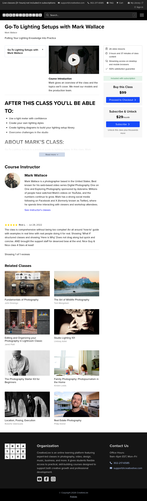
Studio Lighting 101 (64, 338)
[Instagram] (53, 479)
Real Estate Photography (67, 420)
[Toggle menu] (141, 15)
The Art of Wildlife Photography (71, 299)
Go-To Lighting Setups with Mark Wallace (22, 51)
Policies (73, 496)
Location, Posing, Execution (20, 420)
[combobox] (91, 15)
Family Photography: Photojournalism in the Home (76, 380)
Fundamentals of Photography (21, 299)
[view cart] (120, 3)
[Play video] (74, 60)
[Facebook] (46, 479)
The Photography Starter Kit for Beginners (22, 380)
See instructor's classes (38, 210)
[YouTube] (39, 479)
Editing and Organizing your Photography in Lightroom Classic (23, 339)
